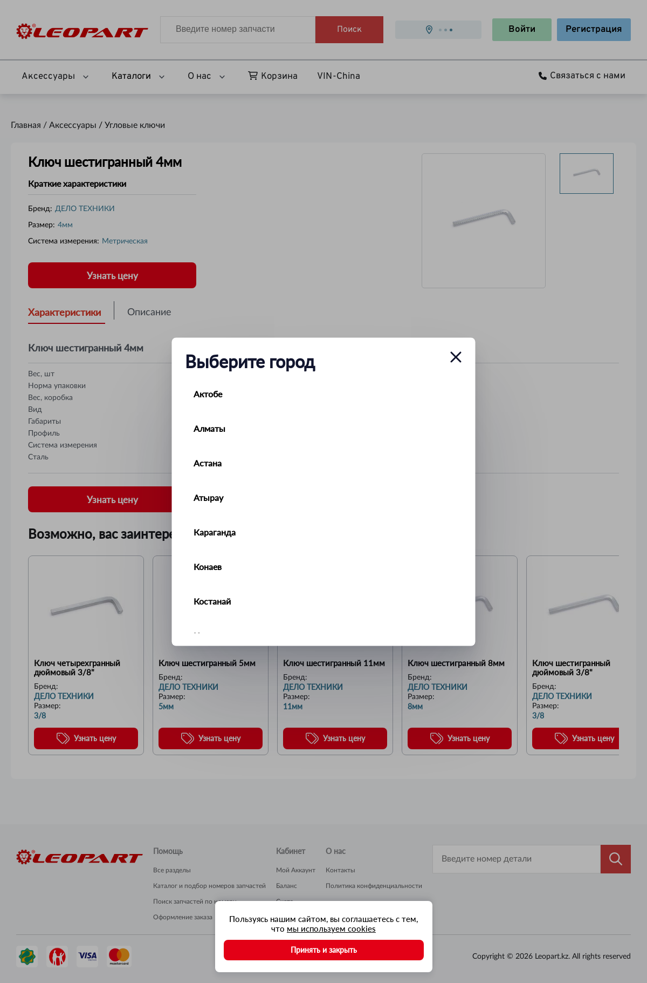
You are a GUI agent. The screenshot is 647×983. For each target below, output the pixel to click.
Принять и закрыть (324, 949)
